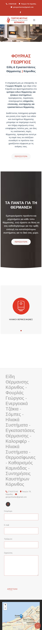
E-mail (6, 525)
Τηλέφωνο (8, 539)
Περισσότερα (21, 156)
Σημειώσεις (8, 553)
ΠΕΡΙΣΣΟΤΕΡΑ (21, 242)
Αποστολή (12, 580)
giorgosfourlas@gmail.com (23, 7)
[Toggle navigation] (34, 20)
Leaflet (5, 622)
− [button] (5, 599)
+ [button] (5, 596)
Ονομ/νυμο (8, 511)
